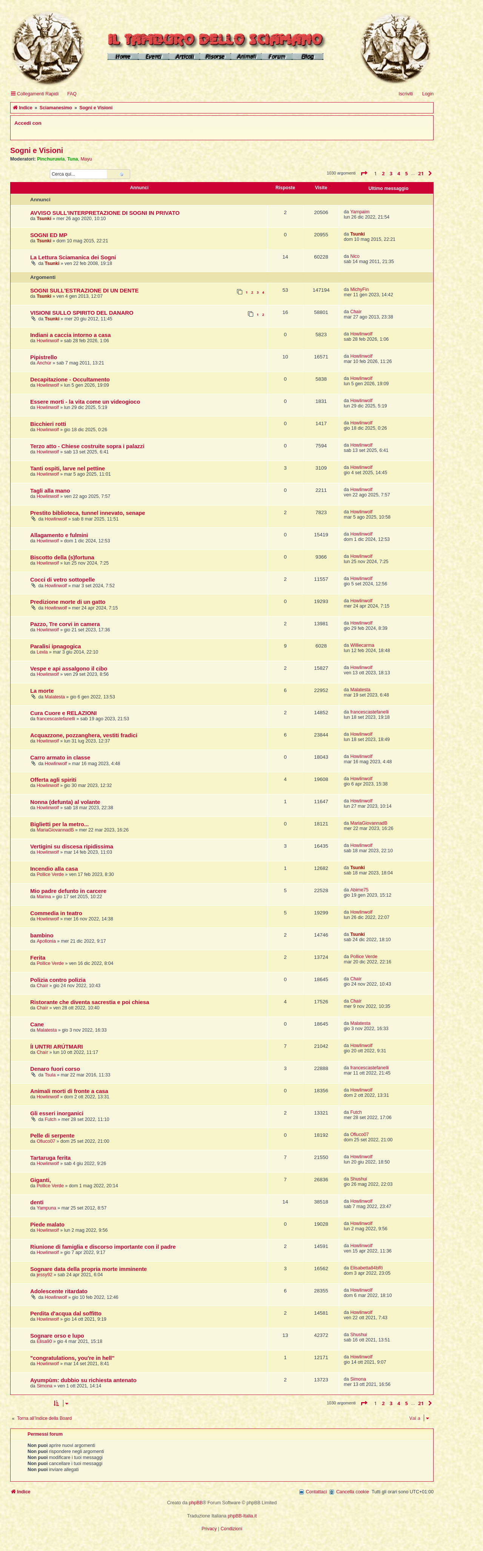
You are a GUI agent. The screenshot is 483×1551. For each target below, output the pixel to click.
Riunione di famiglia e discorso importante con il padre (103, 1247)
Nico (355, 256)
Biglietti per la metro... (59, 824)
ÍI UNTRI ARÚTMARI (56, 1047)
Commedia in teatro (56, 913)
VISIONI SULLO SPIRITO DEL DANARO (81, 313)
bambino (42, 935)
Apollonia (46, 941)
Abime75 (359, 890)
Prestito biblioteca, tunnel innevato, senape (87, 513)
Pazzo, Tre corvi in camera (65, 624)
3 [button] (391, 173)
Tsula (50, 1075)
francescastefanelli (56, 718)
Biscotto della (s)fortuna (62, 557)
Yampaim (359, 211)
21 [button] (421, 173)
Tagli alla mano (50, 491)
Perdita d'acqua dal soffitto (66, 1314)
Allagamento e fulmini (59, 535)
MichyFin (359, 289)
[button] (363, 173)
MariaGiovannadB (55, 830)
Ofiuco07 (46, 1141)
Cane (37, 1024)
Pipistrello (43, 357)
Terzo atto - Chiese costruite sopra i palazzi (87, 446)
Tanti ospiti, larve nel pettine (67, 468)
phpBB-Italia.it (242, 1516)
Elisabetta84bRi (366, 1268)
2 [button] (383, 173)
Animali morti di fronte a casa (69, 1091)
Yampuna (46, 1208)
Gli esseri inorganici (56, 1113)
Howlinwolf (48, 340)
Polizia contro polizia (58, 980)
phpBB (196, 1502)
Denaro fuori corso (55, 1069)
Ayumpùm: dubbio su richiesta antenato (83, 1380)
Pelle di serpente (52, 1136)
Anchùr (44, 363)
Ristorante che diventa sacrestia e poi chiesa (89, 1002)
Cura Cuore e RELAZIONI (63, 713)
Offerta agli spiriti (53, 780)
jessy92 (44, 1274)
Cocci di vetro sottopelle (62, 580)
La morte (42, 691)
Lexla (42, 652)
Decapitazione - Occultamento (70, 380)
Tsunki (44, 218)
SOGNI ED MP (48, 235)
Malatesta (55, 697)
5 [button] (406, 173)
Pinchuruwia (51, 159)
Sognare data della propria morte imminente (88, 1269)
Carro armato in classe (60, 758)
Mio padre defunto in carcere (68, 891)
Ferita (37, 958)
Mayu (86, 159)
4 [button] (398, 173)
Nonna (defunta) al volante (65, 802)
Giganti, (40, 1180)
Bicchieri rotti (48, 424)
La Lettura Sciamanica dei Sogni (73, 257)
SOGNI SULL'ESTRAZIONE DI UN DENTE (84, 291)
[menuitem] (68, 94)
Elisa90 (44, 1341)
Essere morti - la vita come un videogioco (85, 402)
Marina (44, 896)
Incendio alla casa (54, 869)
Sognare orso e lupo (57, 1336)
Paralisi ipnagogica (55, 646)
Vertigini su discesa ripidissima (71, 847)
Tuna (72, 159)
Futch (51, 1119)
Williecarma (362, 645)
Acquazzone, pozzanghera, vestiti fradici (83, 735)
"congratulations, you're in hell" (72, 1358)
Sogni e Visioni (36, 150)
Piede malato (47, 1225)
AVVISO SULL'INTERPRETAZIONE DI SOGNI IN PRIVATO (105, 213)
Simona (44, 1386)
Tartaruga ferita (50, 1158)
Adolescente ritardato (59, 1291)
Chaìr (355, 311)
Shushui (358, 1179)
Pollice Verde (50, 874)
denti (36, 1202)
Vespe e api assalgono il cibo (68, 669)
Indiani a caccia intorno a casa (70, 335)
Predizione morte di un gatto (67, 602)
